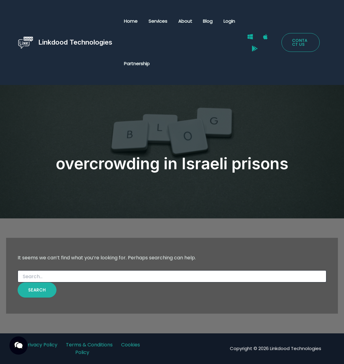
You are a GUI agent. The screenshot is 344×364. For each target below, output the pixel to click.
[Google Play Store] (252, 47)
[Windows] (247, 39)
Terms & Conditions (89, 344)
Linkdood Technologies (75, 42)
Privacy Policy (41, 344)
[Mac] (262, 39)
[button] (300, 42)
